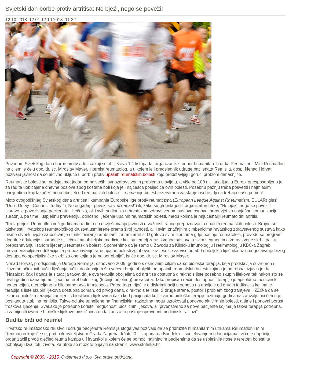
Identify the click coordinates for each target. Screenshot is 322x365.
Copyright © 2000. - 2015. (35, 357)
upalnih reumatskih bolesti (130, 174)
